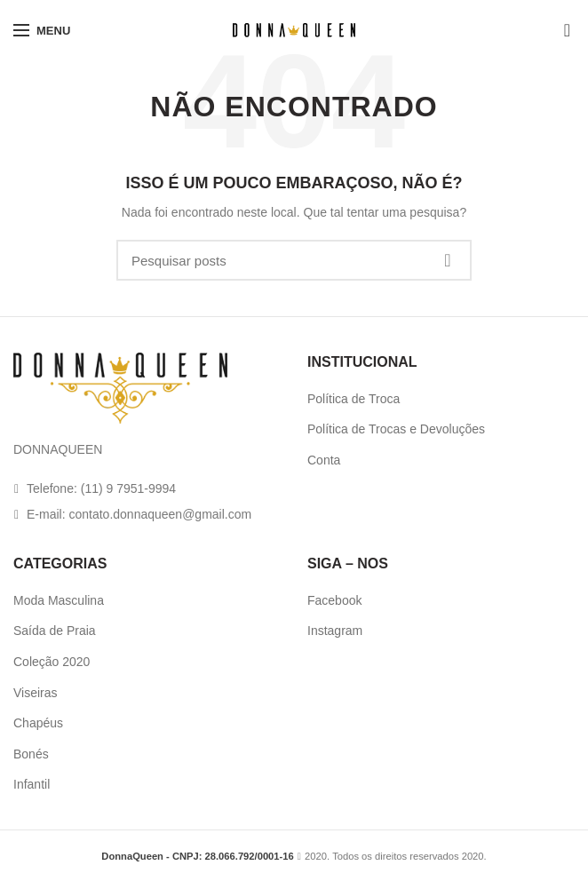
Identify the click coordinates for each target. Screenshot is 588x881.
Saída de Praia (54, 630)
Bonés (31, 754)
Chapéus (38, 723)
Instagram (334, 630)
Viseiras (35, 693)
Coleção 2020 (51, 662)
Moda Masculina (58, 600)
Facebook (334, 600)
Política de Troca (353, 399)
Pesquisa (447, 260)
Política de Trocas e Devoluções (396, 429)
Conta (323, 460)
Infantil (31, 784)
